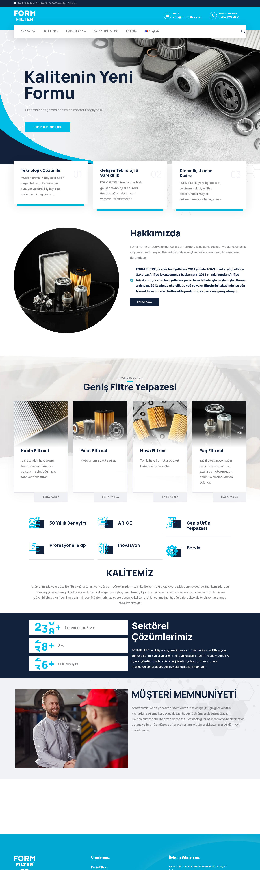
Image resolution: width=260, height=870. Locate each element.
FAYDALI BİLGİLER (106, 31)
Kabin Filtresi (100, 867)
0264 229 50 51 (229, 17)
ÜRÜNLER (49, 31)
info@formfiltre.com (187, 17)
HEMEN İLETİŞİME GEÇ (48, 127)
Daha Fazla (50, 497)
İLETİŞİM (131, 31)
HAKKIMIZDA (74, 31)
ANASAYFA (28, 31)
